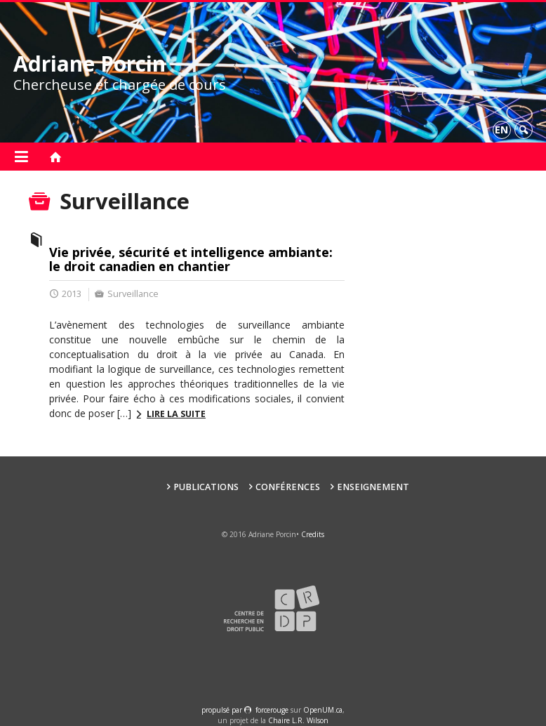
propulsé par (222, 710)
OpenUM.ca (322, 710)
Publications (206, 487)
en (501, 129)
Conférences (287, 487)
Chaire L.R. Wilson (298, 720)
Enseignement (373, 487)
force (271, 710)
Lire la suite (176, 414)
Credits (312, 534)
